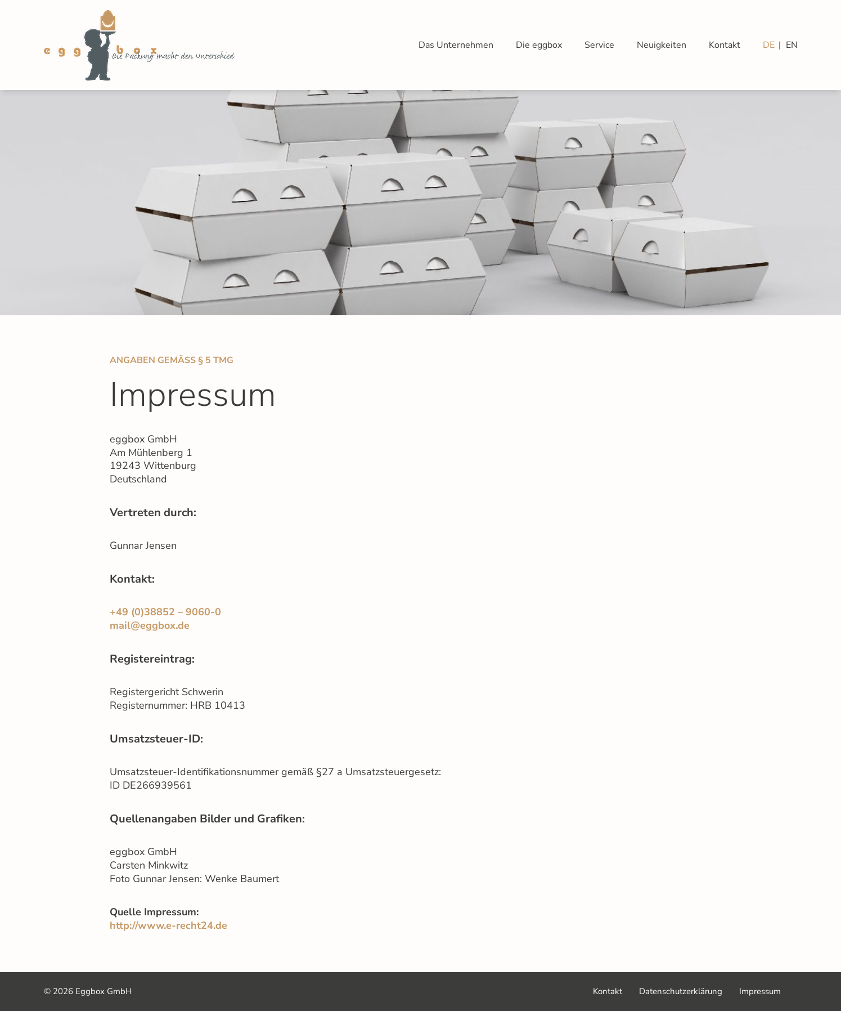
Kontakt (724, 45)
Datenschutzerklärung (680, 991)
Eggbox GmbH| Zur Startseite (139, 45)
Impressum (760, 991)
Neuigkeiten (661, 45)
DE (769, 45)
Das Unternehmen (456, 45)
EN (792, 45)
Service (599, 45)
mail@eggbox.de (150, 625)
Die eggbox (539, 45)
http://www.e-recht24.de (168, 925)
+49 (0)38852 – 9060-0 (165, 612)
